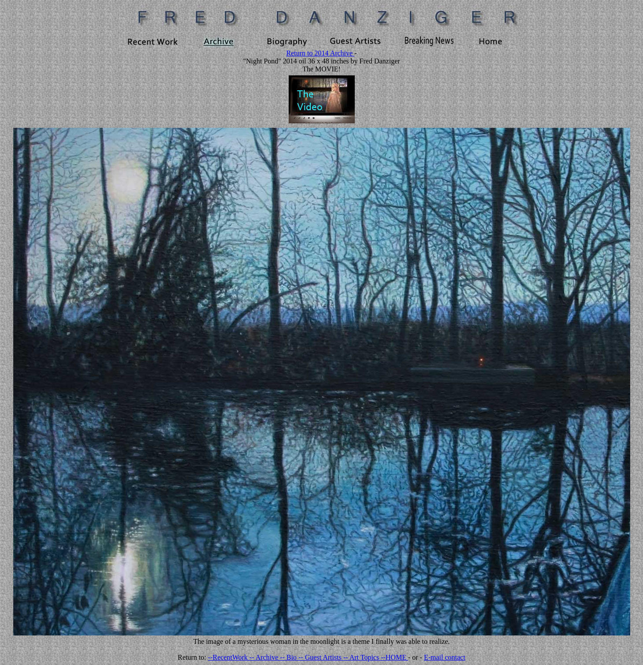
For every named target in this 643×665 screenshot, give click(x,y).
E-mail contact (444, 657)
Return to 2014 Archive (320, 53)
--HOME (394, 657)
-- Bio (289, 657)
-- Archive (264, 657)
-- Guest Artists (320, 657)
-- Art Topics (362, 657)
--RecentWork (228, 657)
